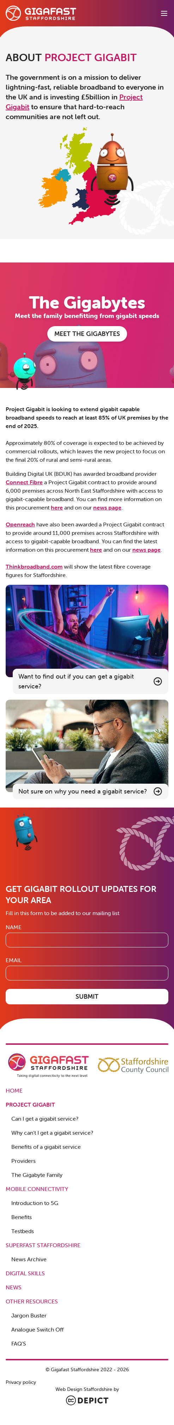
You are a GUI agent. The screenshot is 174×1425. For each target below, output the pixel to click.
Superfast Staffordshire (43, 1245)
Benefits (21, 1216)
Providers (23, 1160)
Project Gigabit (30, 1104)
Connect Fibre (24, 482)
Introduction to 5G (34, 1202)
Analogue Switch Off (37, 1329)
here (57, 507)
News (14, 1287)
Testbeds (22, 1231)
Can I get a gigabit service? (44, 1118)
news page (107, 507)
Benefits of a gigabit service (46, 1146)
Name (14, 927)
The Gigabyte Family (36, 1174)
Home (14, 1090)
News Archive (29, 1259)
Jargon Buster (29, 1315)
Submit (87, 996)
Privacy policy (21, 1382)
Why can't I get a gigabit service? (52, 1132)
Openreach (20, 524)
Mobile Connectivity (37, 1188)
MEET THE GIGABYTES (87, 334)
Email (14, 960)
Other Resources (32, 1301)
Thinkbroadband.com (34, 566)
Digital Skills (25, 1273)
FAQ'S (18, 1343)
